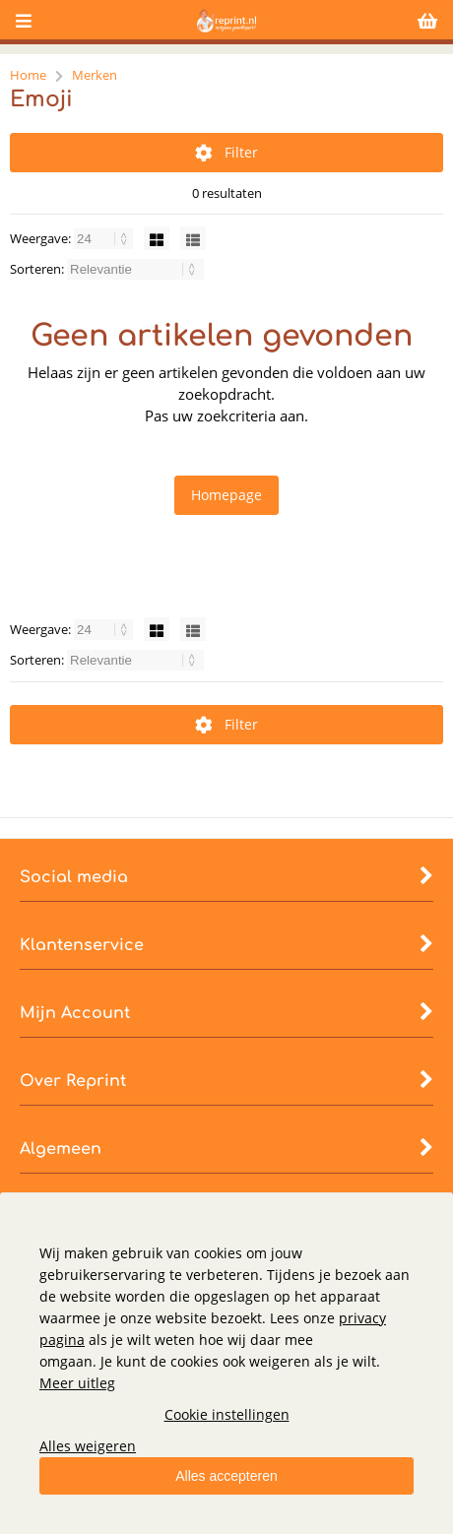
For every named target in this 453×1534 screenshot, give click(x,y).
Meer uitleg (77, 1383)
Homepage (226, 494)
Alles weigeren (87, 1446)
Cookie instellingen (227, 1414)
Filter (226, 152)
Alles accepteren (226, 1476)
